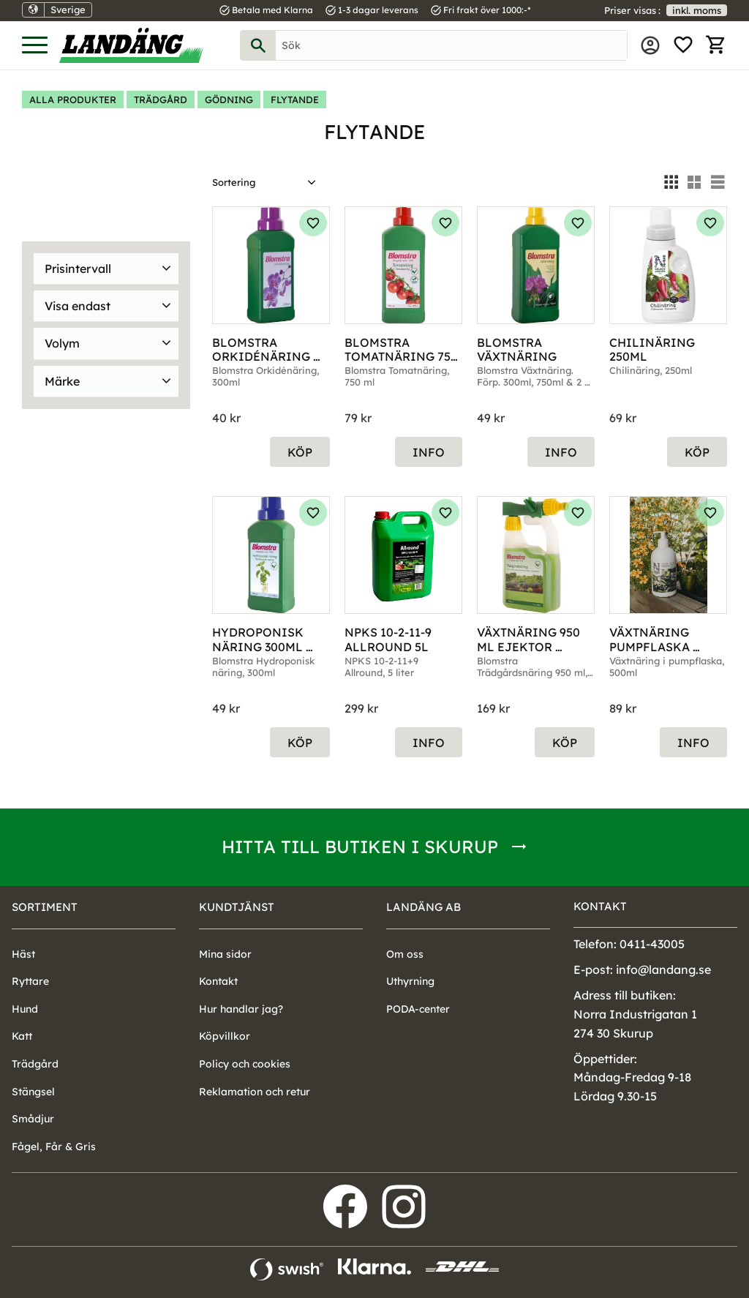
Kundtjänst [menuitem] (236, 907)
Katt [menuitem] (22, 1036)
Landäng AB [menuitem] (423, 907)
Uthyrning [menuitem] (410, 981)
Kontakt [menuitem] (218, 981)
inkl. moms (696, 10)
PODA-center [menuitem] (418, 1009)
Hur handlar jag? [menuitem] (241, 1009)
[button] (35, 46)
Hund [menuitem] (25, 1009)
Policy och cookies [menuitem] (244, 1063)
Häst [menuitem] (23, 954)
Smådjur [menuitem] (33, 1118)
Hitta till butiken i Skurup (360, 847)
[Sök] (258, 45)
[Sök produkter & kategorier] (451, 45)
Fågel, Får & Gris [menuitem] (54, 1146)
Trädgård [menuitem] (35, 1063)
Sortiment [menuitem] (45, 907)
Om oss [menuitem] (405, 954)
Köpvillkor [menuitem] (224, 1036)
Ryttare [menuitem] (30, 981)
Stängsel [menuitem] (33, 1091)
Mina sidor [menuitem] (650, 45)
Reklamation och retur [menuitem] (254, 1091)
